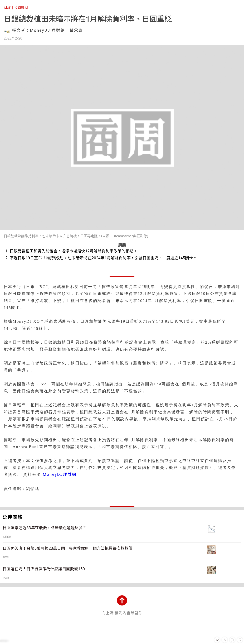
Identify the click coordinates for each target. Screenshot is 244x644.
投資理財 (21, 8)
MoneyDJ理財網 (59, 474)
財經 (7, 8)
